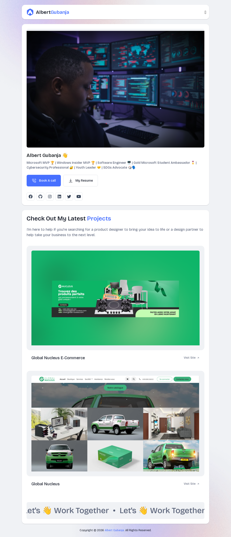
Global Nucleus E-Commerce (58, 357)
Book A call (44, 180)
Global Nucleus (45, 483)
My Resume (80, 180)
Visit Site (192, 357)
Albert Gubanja (114, 530)
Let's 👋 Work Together (69, 510)
